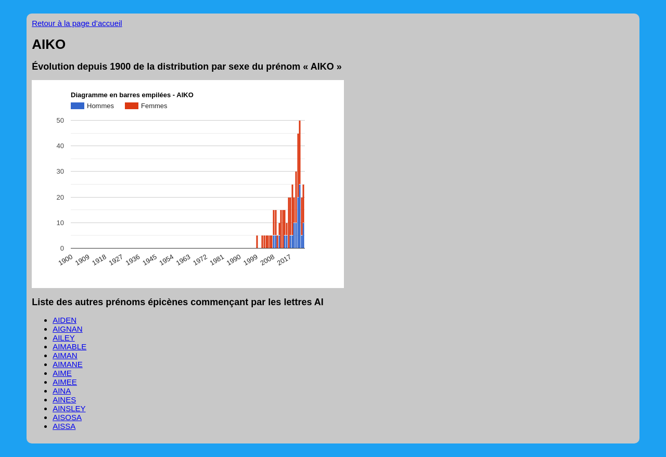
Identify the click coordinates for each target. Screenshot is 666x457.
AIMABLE (69, 346)
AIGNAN (68, 328)
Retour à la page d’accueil (77, 23)
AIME (62, 373)
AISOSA (67, 417)
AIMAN (65, 355)
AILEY (64, 337)
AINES (64, 399)
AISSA (64, 426)
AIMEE (65, 381)
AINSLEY (69, 408)
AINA (62, 390)
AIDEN (64, 320)
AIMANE (68, 364)
